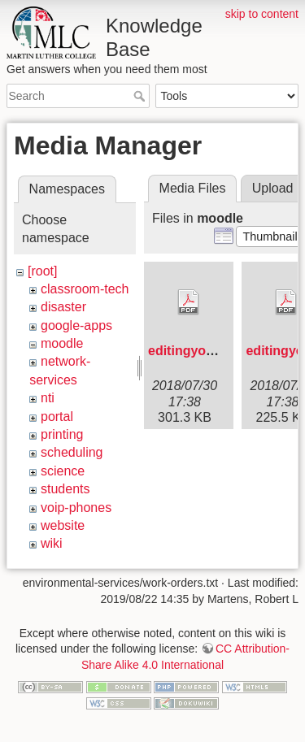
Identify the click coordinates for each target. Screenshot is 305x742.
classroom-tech (85, 289)
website (63, 525)
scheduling (72, 452)
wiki (52, 543)
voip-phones (76, 507)
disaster (63, 307)
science (63, 471)
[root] (42, 271)
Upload (273, 188)
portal (57, 416)
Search (141, 96)
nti (47, 398)
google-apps (76, 325)
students (65, 489)
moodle (62, 343)
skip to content (261, 13)
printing (62, 434)
